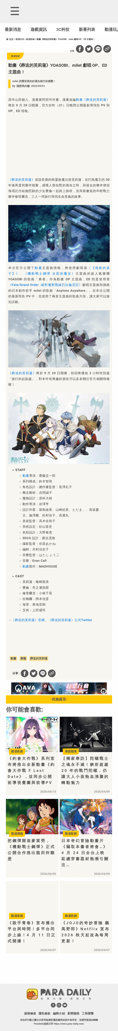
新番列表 (87, 29)
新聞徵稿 (73, 1013)
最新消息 (13, 29)
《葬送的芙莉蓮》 (96, 100)
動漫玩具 (20, 39)
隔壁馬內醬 (23, 86)
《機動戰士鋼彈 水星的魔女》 (50, 273)
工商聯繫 (88, 1013)
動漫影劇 (30, 39)
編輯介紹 (59, 1013)
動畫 (79, 100)
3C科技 (63, 29)
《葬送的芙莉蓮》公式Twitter (70, 620)
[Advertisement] (33, 972)
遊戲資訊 (38, 29)
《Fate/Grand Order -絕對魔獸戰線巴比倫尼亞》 (45, 285)
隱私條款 (45, 1013)
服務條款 (30, 1013)
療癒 (23, 658)
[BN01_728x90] (59, 693)
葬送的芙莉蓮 (38, 658)
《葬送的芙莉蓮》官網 (28, 620)
